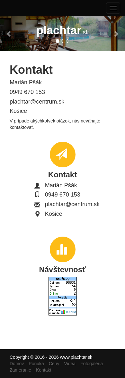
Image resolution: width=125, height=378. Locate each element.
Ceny (54, 363)
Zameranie (20, 370)
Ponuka (36, 363)
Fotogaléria (91, 363)
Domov (17, 363)
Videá (70, 363)
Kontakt (43, 370)
